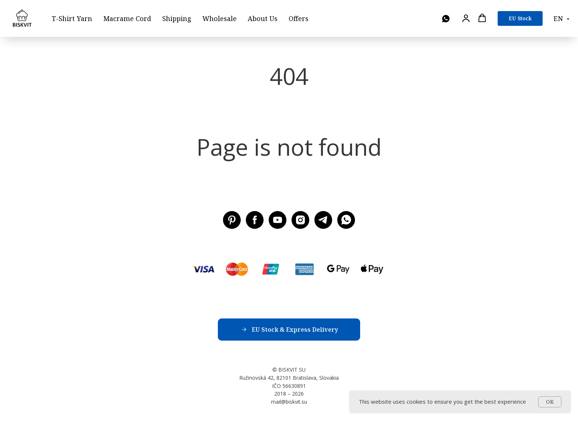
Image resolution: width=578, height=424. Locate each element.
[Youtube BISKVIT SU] (277, 220)
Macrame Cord (127, 18)
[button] (466, 18)
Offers (299, 18)
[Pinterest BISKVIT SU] (232, 220)
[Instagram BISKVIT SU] (300, 220)
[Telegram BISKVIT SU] (323, 220)
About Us (263, 18)
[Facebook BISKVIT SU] (255, 220)
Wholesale (219, 18)
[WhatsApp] (445, 18)
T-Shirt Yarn (72, 18)
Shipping (176, 18)
